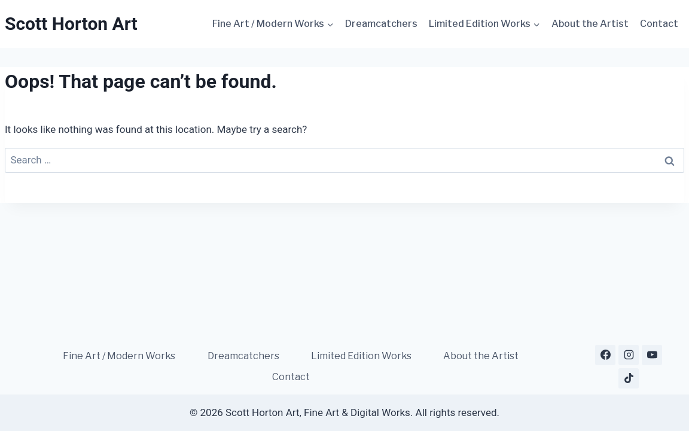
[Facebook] (605, 355)
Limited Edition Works (361, 356)
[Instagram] (628, 355)
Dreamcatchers (381, 23)
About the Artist (590, 23)
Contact (659, 23)
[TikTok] (628, 378)
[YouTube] (652, 355)
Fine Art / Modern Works (119, 356)
